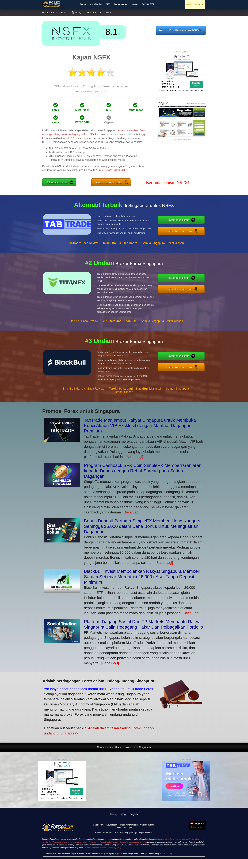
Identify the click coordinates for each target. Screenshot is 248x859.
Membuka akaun (57, 182)
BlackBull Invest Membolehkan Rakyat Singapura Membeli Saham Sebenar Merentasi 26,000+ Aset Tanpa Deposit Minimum (142, 577)
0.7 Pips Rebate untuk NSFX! (183, 30)
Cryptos (108, 122)
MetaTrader (96, 4)
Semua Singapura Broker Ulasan (163, 258)
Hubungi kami (111, 825)
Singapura (50, 12)
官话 (123, 814)
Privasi (122, 825)
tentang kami (98, 825)
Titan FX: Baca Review (83, 336)
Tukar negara (197, 827)
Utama (64, 12)
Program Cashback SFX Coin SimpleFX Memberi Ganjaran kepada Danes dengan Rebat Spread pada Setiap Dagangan (143, 471)
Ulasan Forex (94, 12)
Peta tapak (127, 828)
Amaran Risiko (132, 825)
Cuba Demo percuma (109, 182)
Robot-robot (121, 4)
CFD (108, 4)
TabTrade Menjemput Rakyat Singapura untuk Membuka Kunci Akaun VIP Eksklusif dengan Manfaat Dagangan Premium (140, 425)
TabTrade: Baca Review (83, 258)
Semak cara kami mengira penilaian (91, 92)
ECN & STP (148, 4)
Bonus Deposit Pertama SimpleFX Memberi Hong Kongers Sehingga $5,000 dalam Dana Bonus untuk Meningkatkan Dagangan (142, 526)
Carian (118, 828)
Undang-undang (147, 825)
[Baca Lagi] (134, 457)
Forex (83, 4)
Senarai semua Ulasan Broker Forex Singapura (124, 747)
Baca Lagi (168, 854)
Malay (77, 12)
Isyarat (134, 4)
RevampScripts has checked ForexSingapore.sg (102, 848)
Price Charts (194, 4)
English (134, 814)
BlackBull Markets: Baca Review (83, 404)
